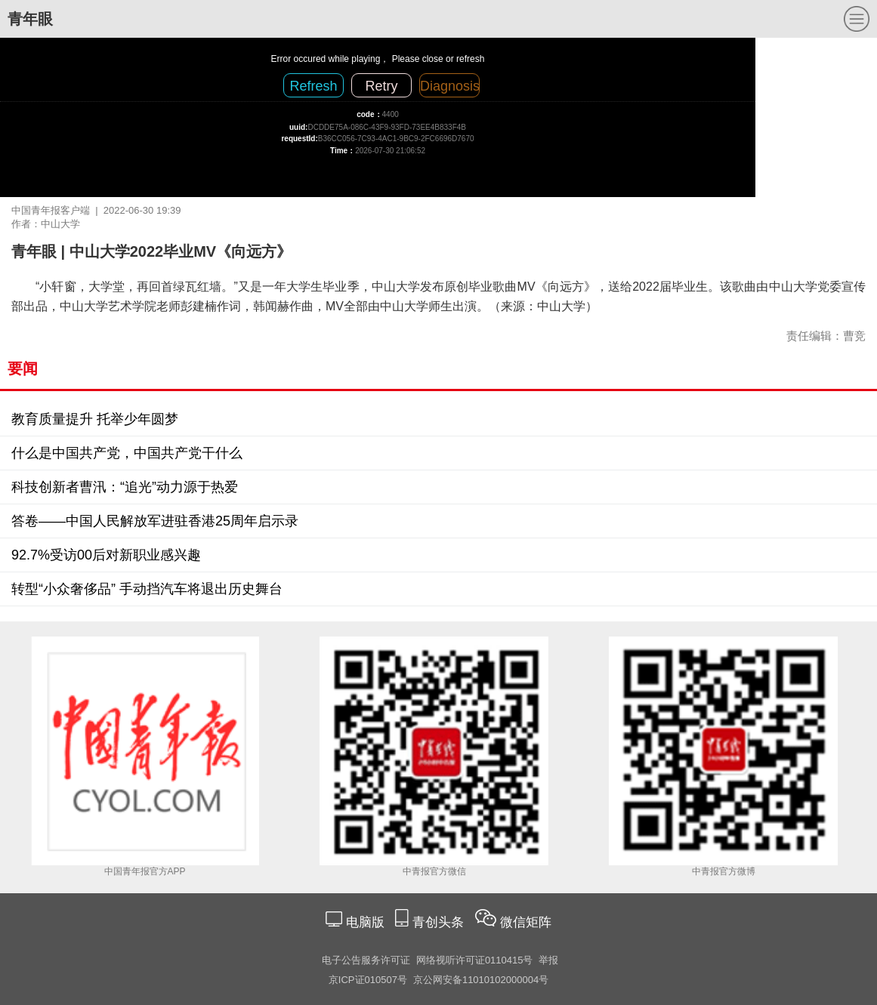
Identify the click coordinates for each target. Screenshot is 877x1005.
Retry (381, 86)
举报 (548, 960)
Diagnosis (450, 86)
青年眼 (30, 19)
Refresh (313, 86)
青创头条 (440, 922)
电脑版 (365, 922)
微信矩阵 (525, 922)
